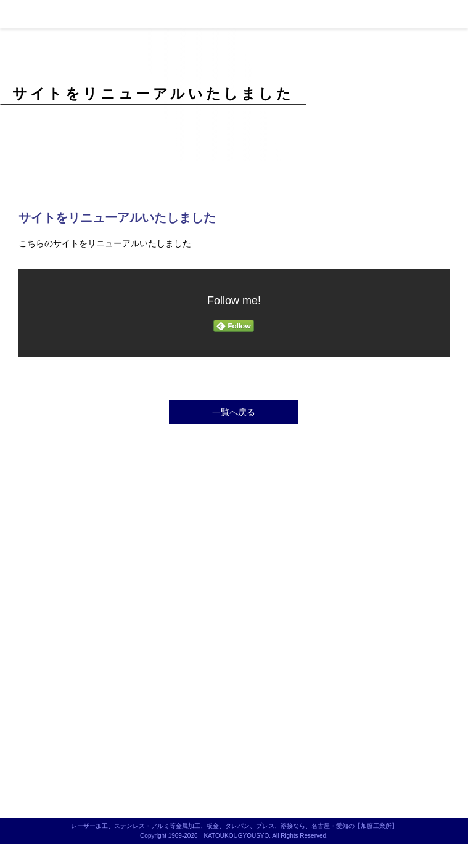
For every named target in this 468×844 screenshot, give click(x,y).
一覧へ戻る (233, 412)
